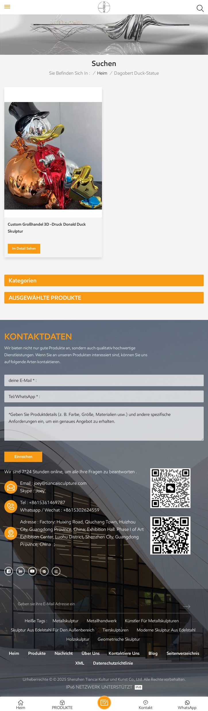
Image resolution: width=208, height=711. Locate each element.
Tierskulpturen (115, 630)
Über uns (91, 653)
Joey (40, 490)
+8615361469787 (47, 502)
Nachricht (64, 653)
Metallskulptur (65, 620)
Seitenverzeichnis (183, 653)
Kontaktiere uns (124, 653)
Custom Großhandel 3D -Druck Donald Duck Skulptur (47, 228)
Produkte (37, 653)
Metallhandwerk (102, 620)
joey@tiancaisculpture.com (60, 483)
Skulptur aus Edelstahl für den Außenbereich (52, 630)
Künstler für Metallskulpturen (152, 620)
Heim (102, 73)
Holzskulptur (77, 639)
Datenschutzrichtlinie (113, 663)
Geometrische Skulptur (119, 639)
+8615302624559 (81, 510)
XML (79, 663)
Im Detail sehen (24, 248)
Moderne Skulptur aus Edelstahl (166, 630)
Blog (153, 653)
